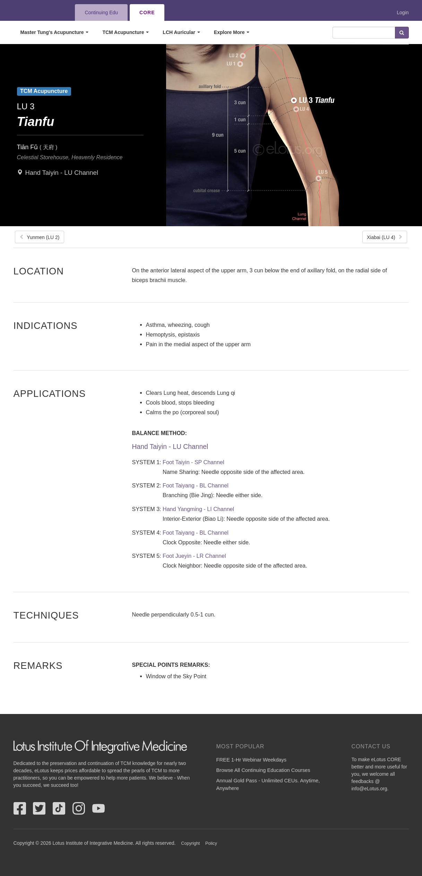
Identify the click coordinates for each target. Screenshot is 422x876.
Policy (211, 843)
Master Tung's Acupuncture (54, 32)
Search (402, 33)
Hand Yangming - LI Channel (198, 509)
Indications (46, 325)
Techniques (46, 615)
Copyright (190, 843)
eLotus (39, 12)
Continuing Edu (101, 12)
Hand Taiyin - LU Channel (61, 172)
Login (402, 12)
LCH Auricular (181, 32)
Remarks (38, 665)
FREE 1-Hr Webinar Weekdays (251, 760)
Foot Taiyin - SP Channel (193, 462)
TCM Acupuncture (125, 32)
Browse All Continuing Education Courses (263, 770)
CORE (147, 12)
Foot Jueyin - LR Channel (194, 556)
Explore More (232, 32)
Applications (50, 393)
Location (39, 271)
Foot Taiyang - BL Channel (196, 485)
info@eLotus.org (369, 788)
